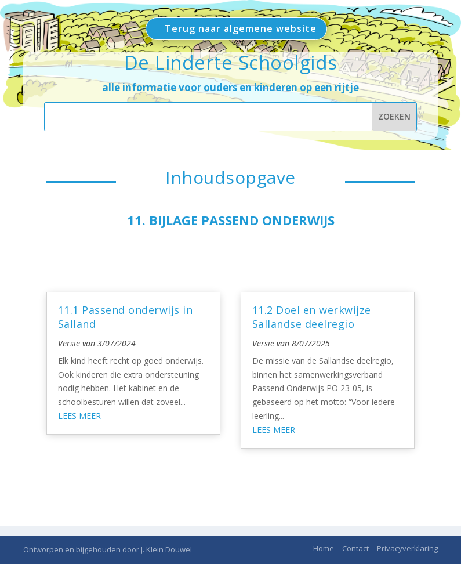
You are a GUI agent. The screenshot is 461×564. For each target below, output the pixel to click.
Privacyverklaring (407, 548)
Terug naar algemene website (241, 28)
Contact (355, 548)
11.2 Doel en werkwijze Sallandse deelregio (311, 316)
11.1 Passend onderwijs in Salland (125, 316)
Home (323, 548)
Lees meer (79, 415)
